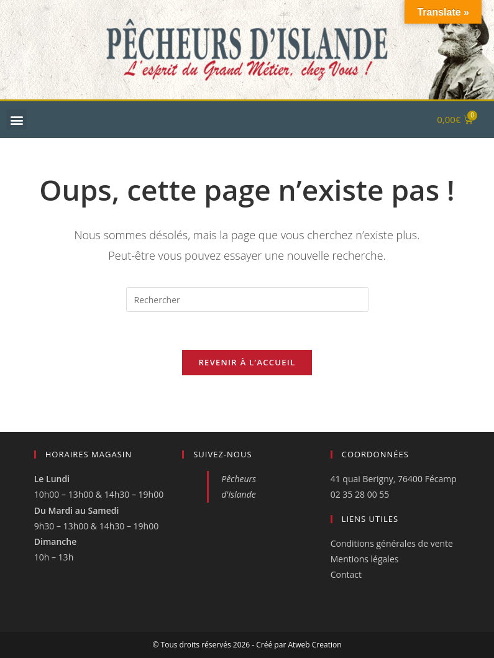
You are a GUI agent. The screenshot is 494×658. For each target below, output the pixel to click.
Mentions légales (365, 559)
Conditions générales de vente (392, 543)
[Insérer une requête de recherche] (247, 299)
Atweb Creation (314, 644)
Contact (346, 574)
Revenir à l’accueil (246, 362)
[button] (16, 119)
